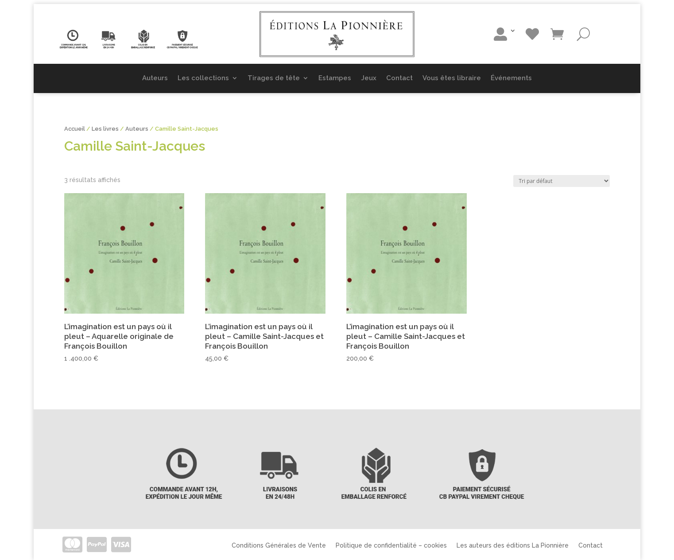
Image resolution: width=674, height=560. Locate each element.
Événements (511, 78)
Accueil (74, 128)
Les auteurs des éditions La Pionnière (513, 545)
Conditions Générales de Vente (279, 545)
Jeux (368, 78)
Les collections (203, 78)
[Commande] (561, 181)
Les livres (105, 128)
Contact (399, 78)
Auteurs (155, 78)
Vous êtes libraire (451, 78)
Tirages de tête (274, 78)
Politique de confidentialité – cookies (391, 545)
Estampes (334, 78)
